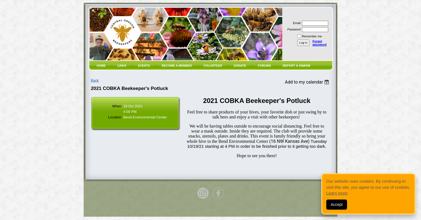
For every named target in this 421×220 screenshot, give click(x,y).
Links (122, 65)
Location (114, 117)
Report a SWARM (296, 65)
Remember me (312, 36)
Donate (240, 65)
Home (101, 65)
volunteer (213, 65)
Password (293, 29)
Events (144, 65)
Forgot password (319, 43)
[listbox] (307, 82)
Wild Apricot (294, 211)
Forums (264, 65)
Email (296, 23)
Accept (337, 204)
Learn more (337, 193)
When (116, 106)
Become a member (177, 65)
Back (95, 80)
